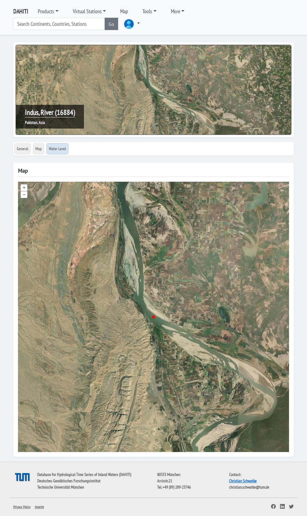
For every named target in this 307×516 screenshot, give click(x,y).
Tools (147, 11)
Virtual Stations (87, 11)
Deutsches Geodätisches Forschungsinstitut (68, 481)
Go (111, 24)
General (22, 148)
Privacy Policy (22, 507)
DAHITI (20, 11)
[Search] (59, 24)
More (175, 11)
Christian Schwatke (243, 481)
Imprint (39, 507)
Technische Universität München (60, 487)
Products (46, 11)
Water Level (57, 148)
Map (124, 11)
